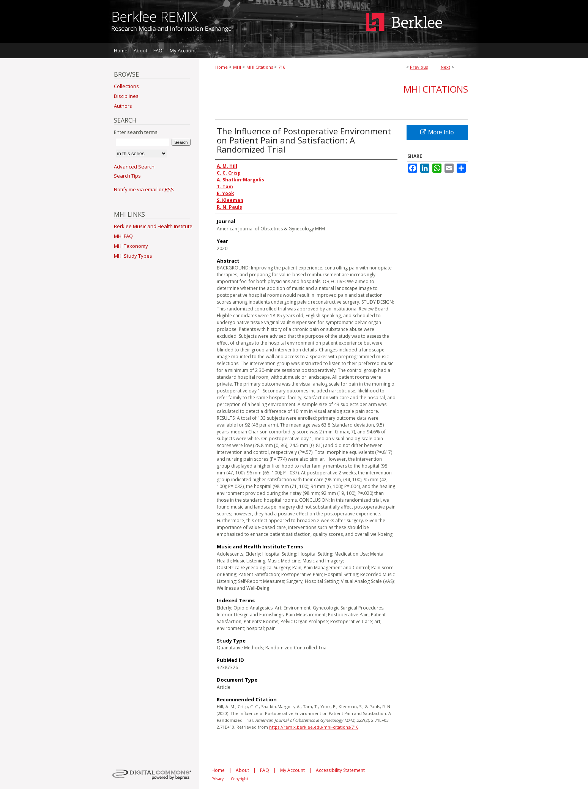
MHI (237, 67)
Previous (419, 67)
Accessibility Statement (340, 770)
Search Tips (127, 175)
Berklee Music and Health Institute (153, 226)
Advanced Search (134, 166)
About (242, 770)
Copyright (239, 778)
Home (221, 67)
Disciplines (126, 96)
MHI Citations (259, 67)
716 (281, 67)
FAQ (264, 770)
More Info (437, 132)
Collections (126, 86)
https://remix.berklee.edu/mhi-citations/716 (313, 727)
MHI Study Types (133, 255)
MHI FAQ (123, 236)
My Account (292, 770)
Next (445, 67)
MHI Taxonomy (131, 246)
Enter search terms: (136, 132)
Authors (123, 105)
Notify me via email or (144, 189)
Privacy (217, 778)
